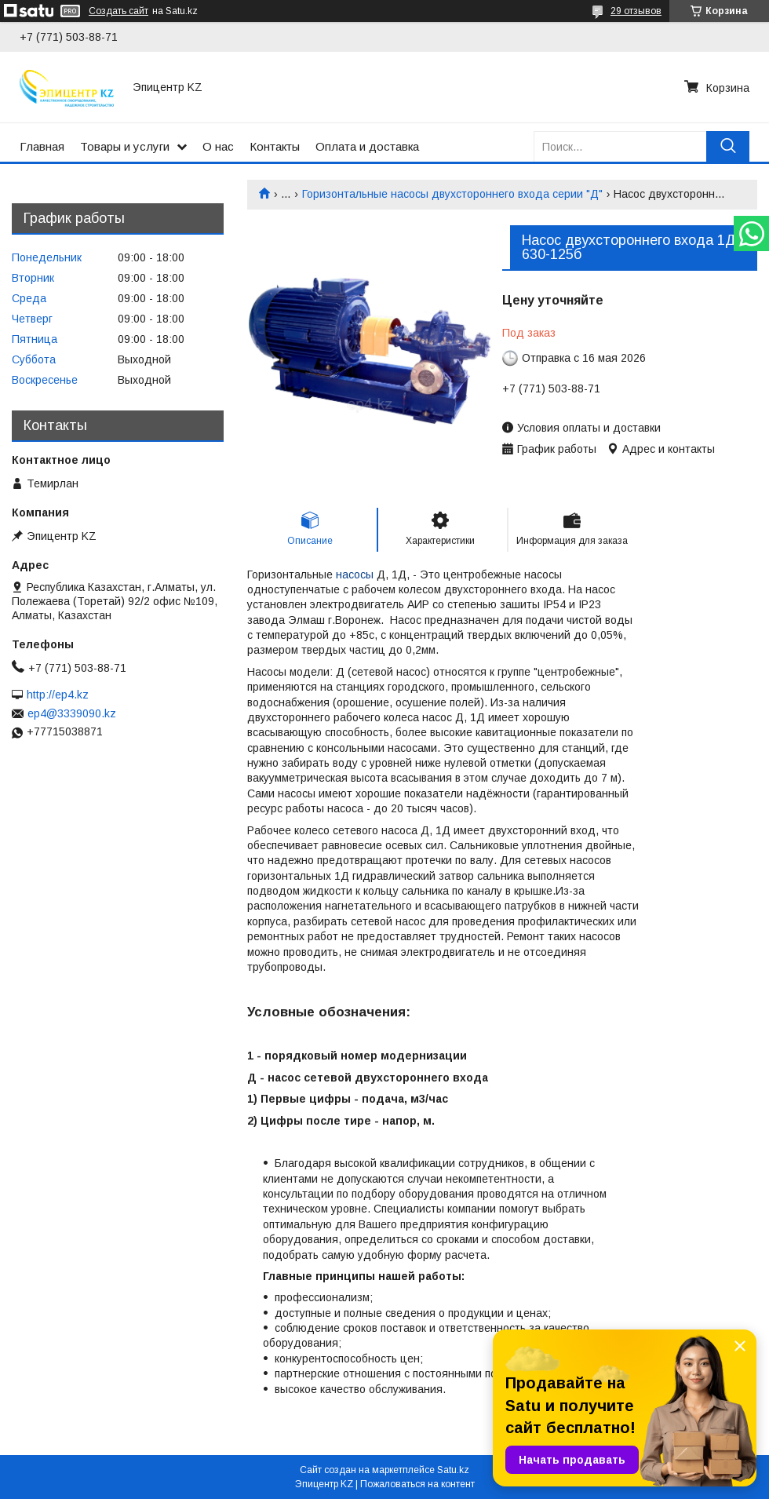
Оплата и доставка (367, 146)
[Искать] (727, 146)
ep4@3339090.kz (71, 713)
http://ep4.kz (58, 694)
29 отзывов (635, 10)
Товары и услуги (124, 146)
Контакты (275, 146)
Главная (42, 146)
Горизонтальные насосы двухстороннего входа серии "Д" (452, 194)
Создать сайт (118, 10)
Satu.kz (453, 1469)
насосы (355, 574)
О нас (218, 146)
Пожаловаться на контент (417, 1484)
